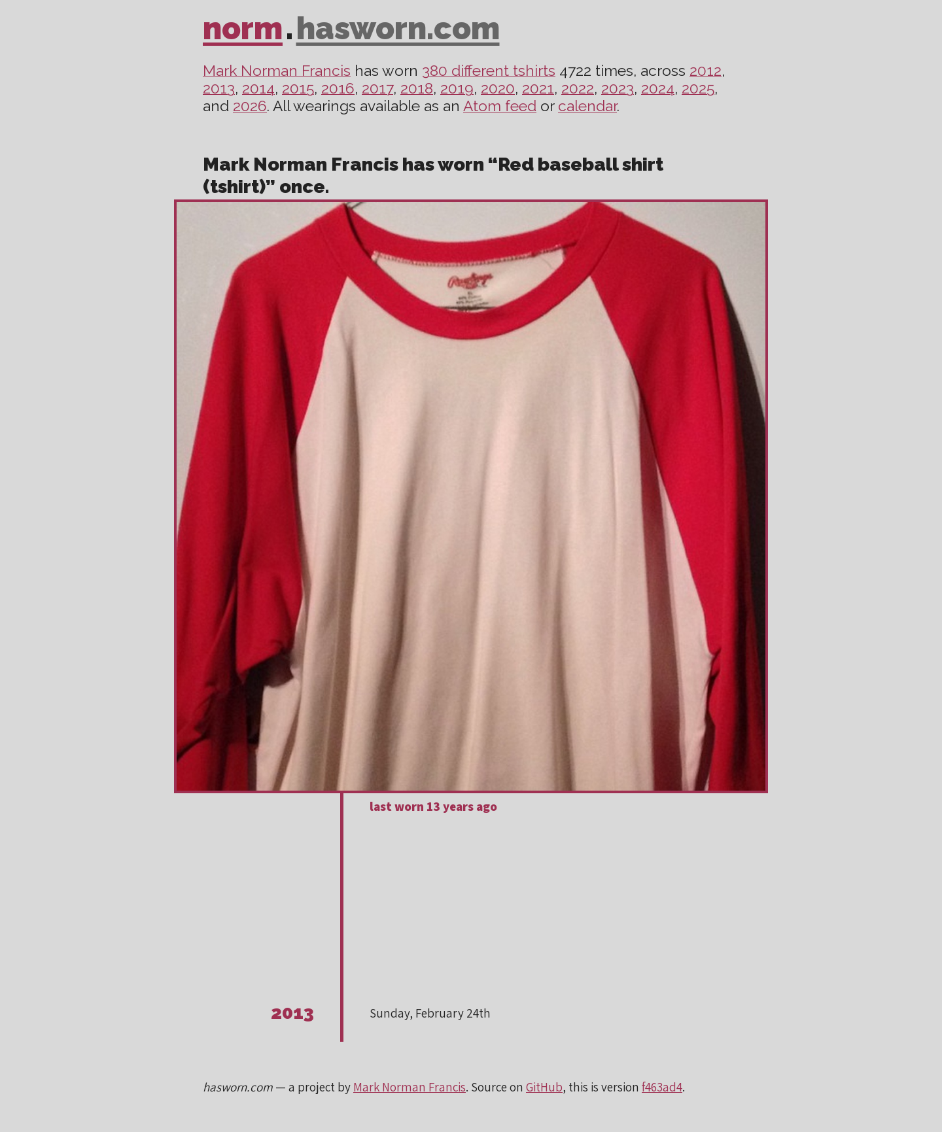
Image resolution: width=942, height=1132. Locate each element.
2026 (250, 105)
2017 (377, 88)
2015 (298, 88)
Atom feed (499, 105)
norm (243, 28)
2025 (698, 88)
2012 (705, 70)
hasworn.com (398, 28)
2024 (657, 88)
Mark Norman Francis (277, 70)
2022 (577, 88)
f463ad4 (662, 1087)
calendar (587, 105)
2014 (258, 88)
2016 (338, 88)
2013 (219, 88)
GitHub (544, 1087)
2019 (457, 88)
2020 (498, 88)
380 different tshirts (488, 70)
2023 (617, 88)
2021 (538, 88)
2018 (416, 88)
